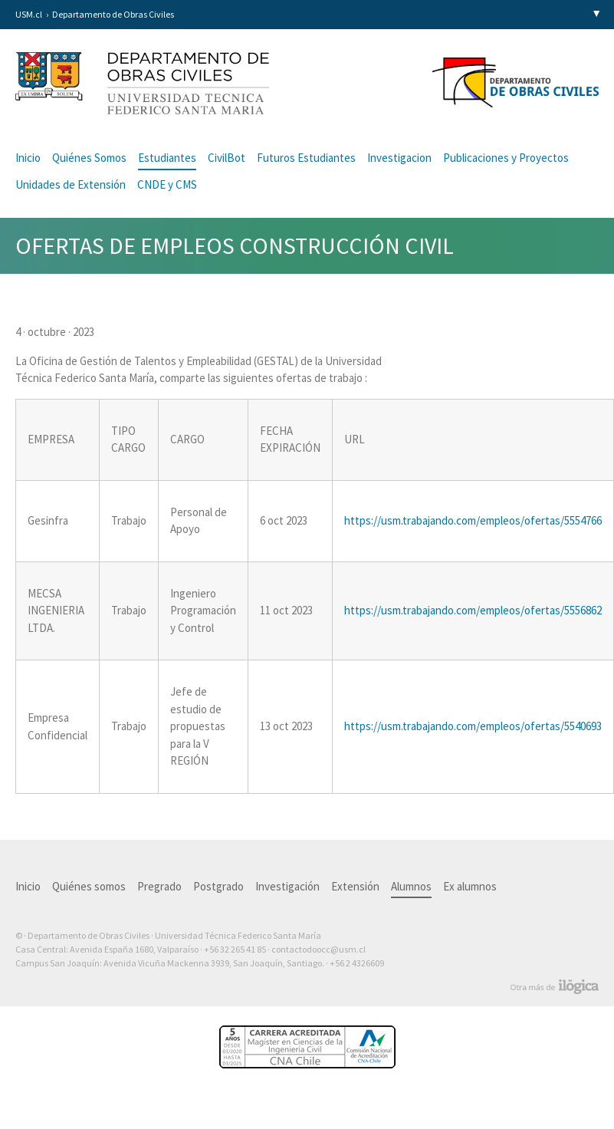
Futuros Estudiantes (306, 157)
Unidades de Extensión (70, 184)
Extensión (355, 886)
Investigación (287, 886)
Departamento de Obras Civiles (113, 14)
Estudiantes (167, 157)
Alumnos (411, 886)
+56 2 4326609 (357, 963)
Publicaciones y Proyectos (506, 157)
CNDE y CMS (167, 184)
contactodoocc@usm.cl (318, 949)
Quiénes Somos (89, 157)
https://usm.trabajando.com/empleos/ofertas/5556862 (473, 610)
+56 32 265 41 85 (235, 949)
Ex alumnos (470, 886)
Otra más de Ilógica (555, 987)
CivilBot (226, 157)
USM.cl (28, 14)
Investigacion (399, 157)
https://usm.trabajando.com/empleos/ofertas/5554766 (473, 520)
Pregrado (159, 886)
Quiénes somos (89, 886)
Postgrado (218, 886)
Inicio (28, 157)
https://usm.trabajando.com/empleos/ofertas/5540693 (473, 726)
